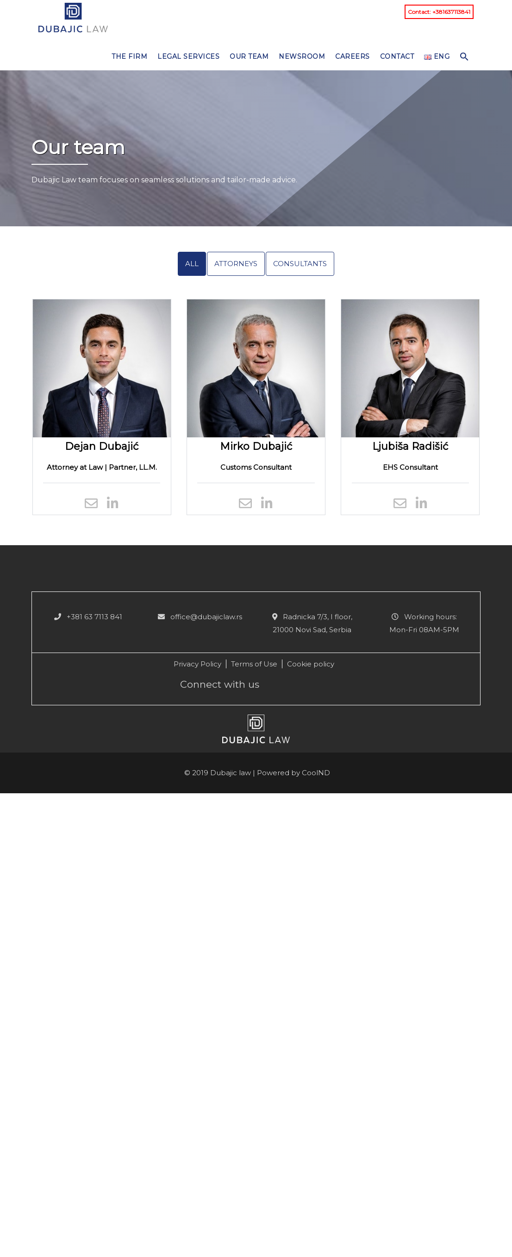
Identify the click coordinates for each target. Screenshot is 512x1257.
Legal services (188, 56)
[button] (464, 54)
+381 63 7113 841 (94, 616)
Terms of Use (254, 664)
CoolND (316, 772)
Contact (397, 56)
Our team (249, 56)
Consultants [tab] (300, 263)
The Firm (129, 56)
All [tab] (192, 263)
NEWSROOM (302, 56)
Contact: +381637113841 (439, 11)
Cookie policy (310, 664)
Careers (352, 56)
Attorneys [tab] (235, 263)
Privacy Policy (197, 664)
